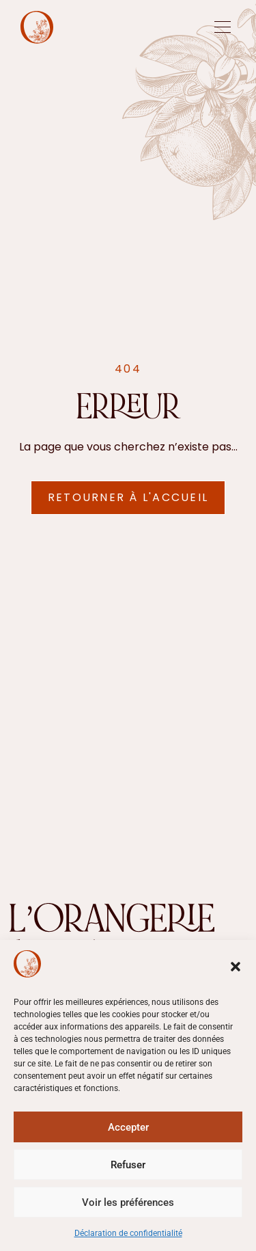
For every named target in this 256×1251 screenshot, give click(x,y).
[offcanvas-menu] (223, 27)
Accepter (128, 1127)
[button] (235, 966)
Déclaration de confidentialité (128, 1233)
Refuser (128, 1165)
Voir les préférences (128, 1202)
